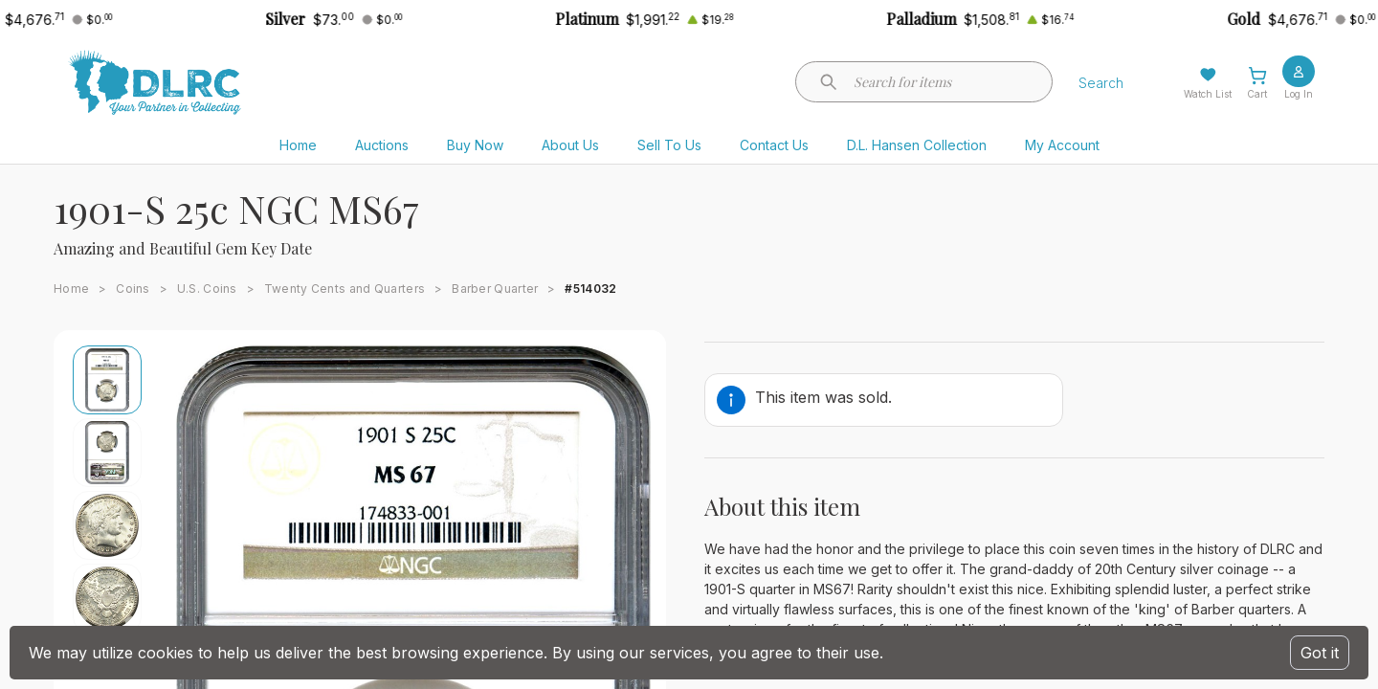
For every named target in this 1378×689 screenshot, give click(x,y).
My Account (1062, 145)
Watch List (1208, 94)
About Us (570, 145)
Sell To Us (669, 145)
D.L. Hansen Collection (917, 145)
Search (1100, 83)
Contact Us (774, 145)
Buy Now (475, 145)
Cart (1257, 94)
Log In (1298, 94)
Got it (1319, 652)
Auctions (382, 145)
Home (298, 145)
